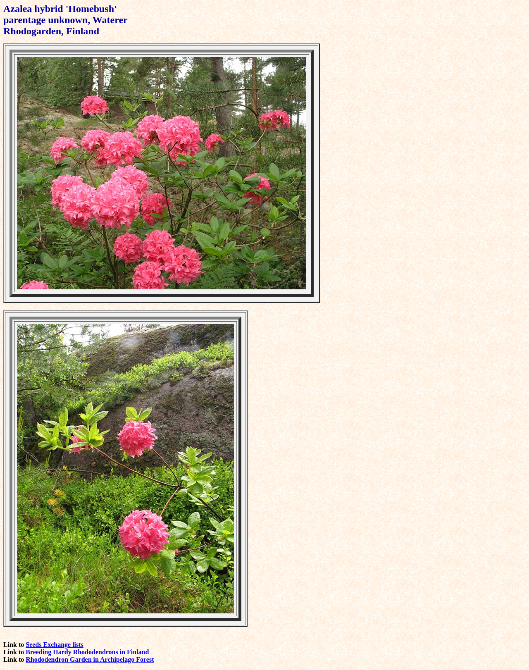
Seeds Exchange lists (54, 644)
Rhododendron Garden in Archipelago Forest (90, 659)
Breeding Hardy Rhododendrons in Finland (87, 652)
